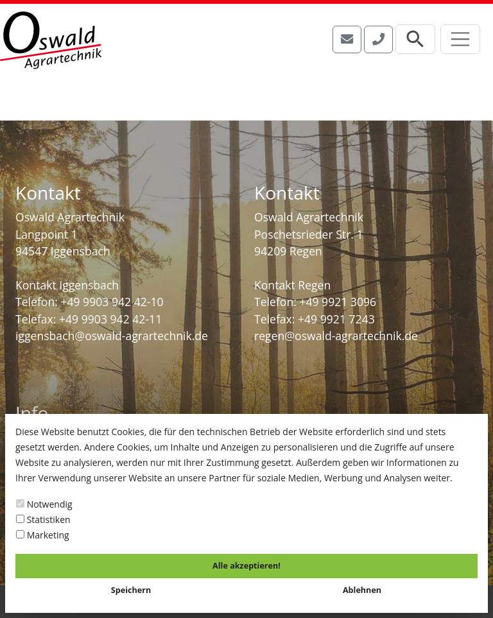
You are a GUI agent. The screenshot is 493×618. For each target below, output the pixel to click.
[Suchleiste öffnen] (415, 39)
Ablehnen (362, 590)
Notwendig (44, 504)
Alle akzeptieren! (246, 565)
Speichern (131, 590)
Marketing (42, 535)
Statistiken (43, 519)
